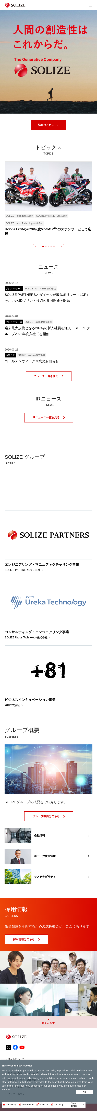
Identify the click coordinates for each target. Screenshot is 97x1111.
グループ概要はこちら (46, 816)
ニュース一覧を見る (46, 376)
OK (84, 1092)
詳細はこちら (46, 125)
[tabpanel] (48, 198)
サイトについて (16, 1059)
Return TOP (48, 1023)
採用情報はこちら (24, 939)
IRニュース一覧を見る (46, 417)
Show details (74, 1104)
